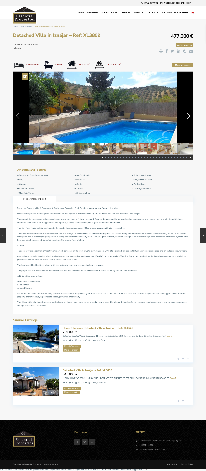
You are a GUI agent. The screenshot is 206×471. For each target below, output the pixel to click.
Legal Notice (171, 464)
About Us (138, 12)
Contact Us (152, 12)
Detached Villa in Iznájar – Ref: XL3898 (87, 370)
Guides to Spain (109, 12)
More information (72, 346)
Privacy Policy (187, 464)
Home (81, 12)
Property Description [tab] (34, 198)
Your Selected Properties (175, 12)
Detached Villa (26, 26)
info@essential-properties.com (152, 449)
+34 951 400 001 (146, 445)
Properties (92, 12)
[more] (169, 336)
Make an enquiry (182, 65)
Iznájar (18, 48)
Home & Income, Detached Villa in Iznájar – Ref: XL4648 (98, 328)
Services (125, 12)
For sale (33, 44)
